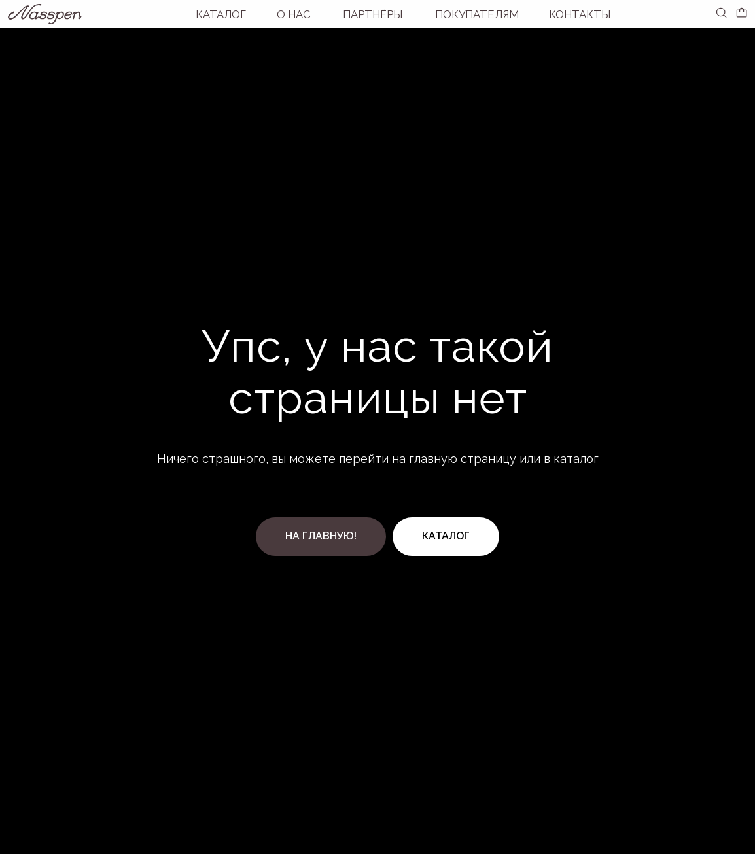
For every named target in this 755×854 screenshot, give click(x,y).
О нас (294, 14)
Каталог (221, 14)
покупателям (477, 14)
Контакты (579, 14)
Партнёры (372, 14)
